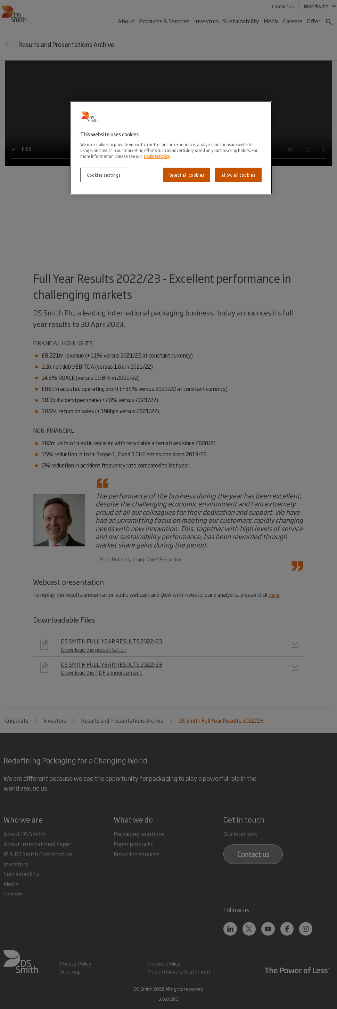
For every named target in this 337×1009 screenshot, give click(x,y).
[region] (171, 147)
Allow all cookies (238, 175)
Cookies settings (104, 175)
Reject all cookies (186, 175)
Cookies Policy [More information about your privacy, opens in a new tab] (157, 156)
